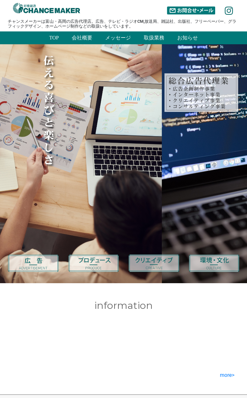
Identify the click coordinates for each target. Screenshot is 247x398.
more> (227, 375)
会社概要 (82, 37)
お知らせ (187, 37)
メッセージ (118, 37)
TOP (54, 37)
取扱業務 (154, 37)
